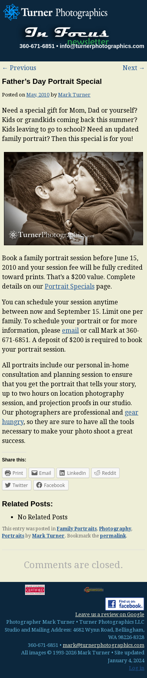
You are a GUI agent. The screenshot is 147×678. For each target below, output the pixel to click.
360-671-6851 (37, 46)
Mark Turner (74, 95)
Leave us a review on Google (109, 614)
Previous (19, 68)
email (70, 330)
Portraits (13, 536)
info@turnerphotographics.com (102, 46)
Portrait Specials (69, 286)
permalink (113, 536)
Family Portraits (77, 529)
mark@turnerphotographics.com (103, 645)
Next (134, 68)
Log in (136, 668)
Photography (115, 529)
